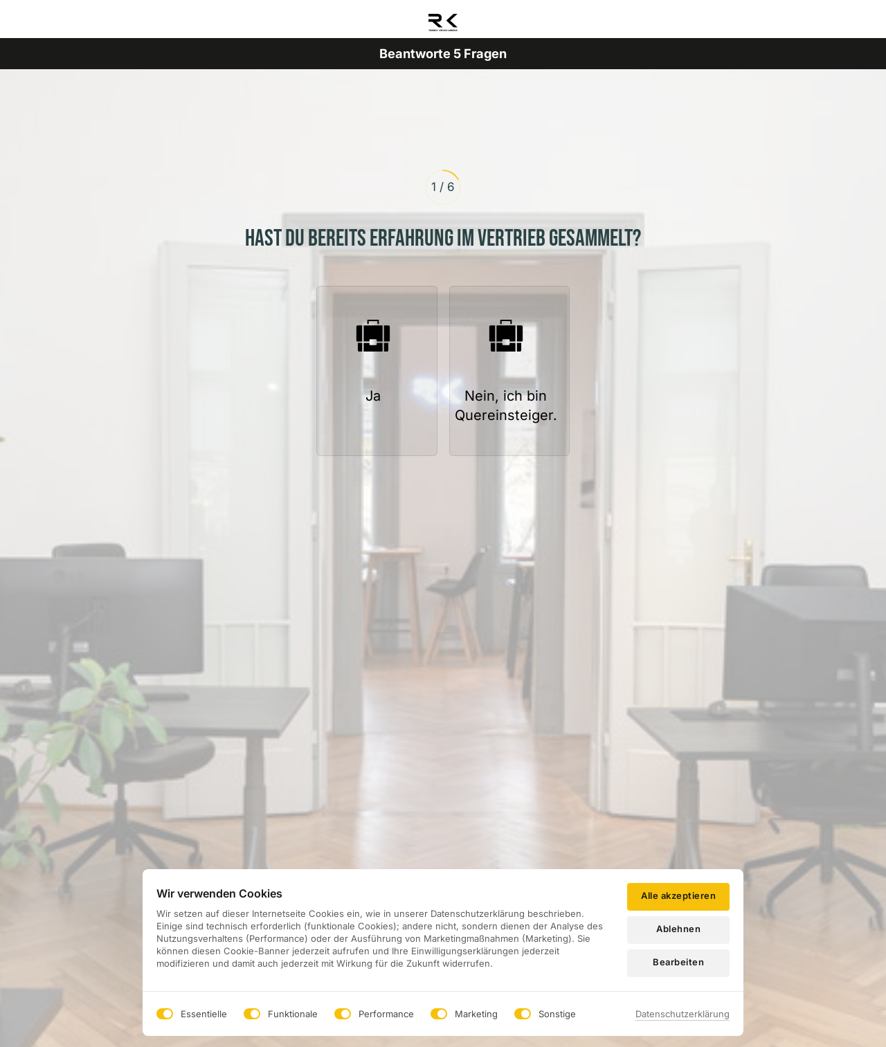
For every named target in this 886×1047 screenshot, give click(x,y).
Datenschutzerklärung (682, 1013)
